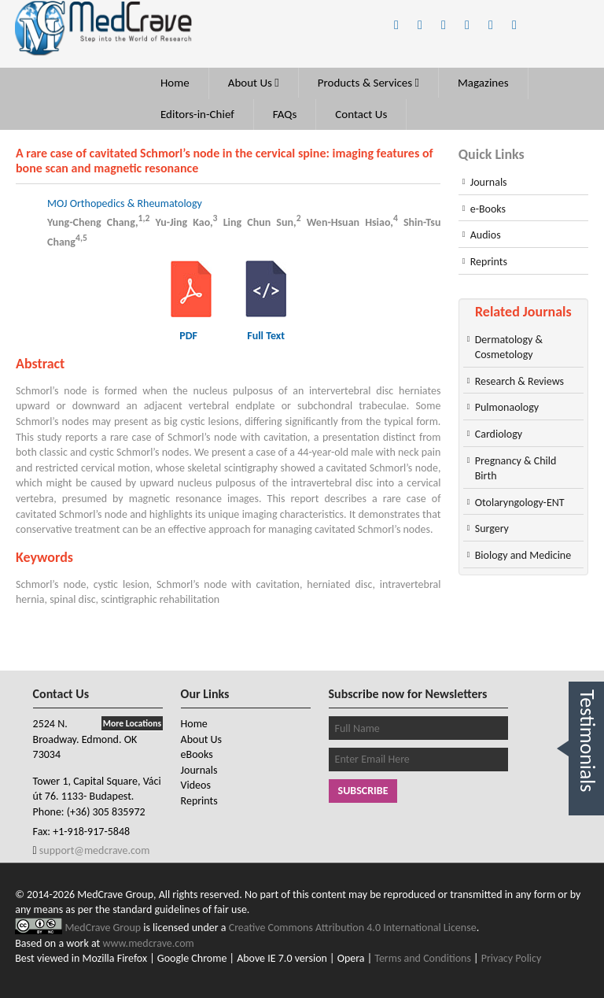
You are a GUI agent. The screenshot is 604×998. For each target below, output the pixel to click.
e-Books (488, 209)
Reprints (488, 261)
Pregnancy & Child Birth (516, 468)
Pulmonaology (507, 407)
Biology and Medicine (523, 555)
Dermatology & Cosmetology (509, 347)
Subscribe (363, 790)
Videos (196, 785)
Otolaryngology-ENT (520, 502)
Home (175, 83)
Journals (488, 182)
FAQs (285, 114)
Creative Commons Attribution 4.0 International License (353, 927)
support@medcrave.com (93, 850)
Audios (485, 235)
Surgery (492, 528)
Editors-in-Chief (197, 114)
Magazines (483, 83)
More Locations (132, 723)
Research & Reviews (519, 381)
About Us (253, 83)
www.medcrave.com (147, 943)
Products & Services (368, 83)
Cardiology (498, 434)
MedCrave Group (103, 927)
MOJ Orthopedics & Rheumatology (124, 203)
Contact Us (361, 114)
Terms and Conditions (422, 958)
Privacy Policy (511, 958)
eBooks (197, 754)
